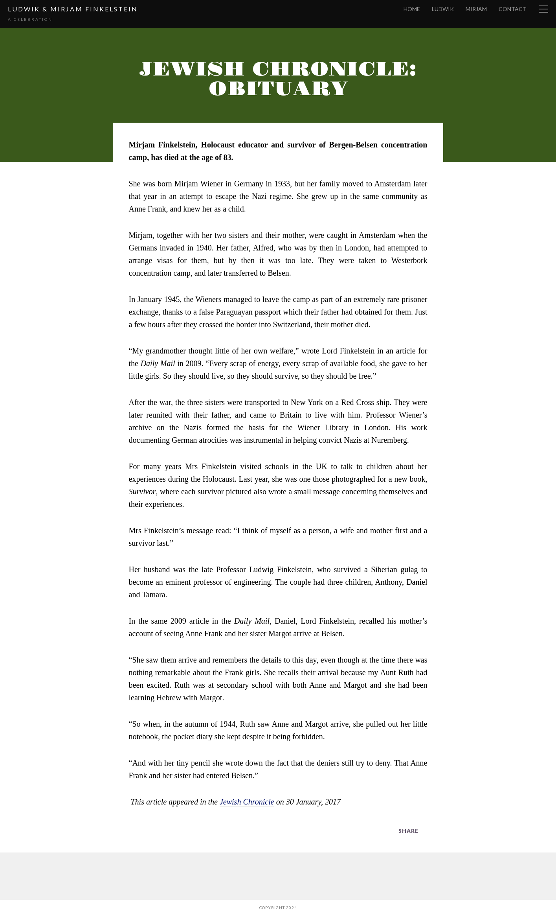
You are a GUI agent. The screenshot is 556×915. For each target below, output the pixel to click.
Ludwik (443, 9)
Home (412, 9)
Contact (513, 9)
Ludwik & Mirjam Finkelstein (73, 9)
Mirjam (476, 9)
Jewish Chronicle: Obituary (278, 79)
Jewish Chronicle (247, 801)
